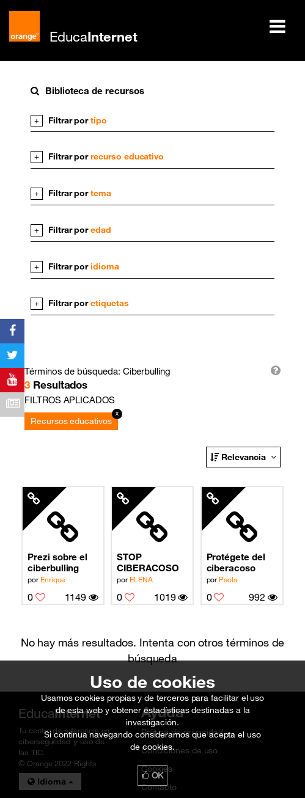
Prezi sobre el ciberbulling (57, 562)
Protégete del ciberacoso (236, 562)
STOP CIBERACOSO (147, 562)
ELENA (141, 579)
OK (153, 775)
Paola (228, 579)
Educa (94, 36)
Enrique (52, 579)
